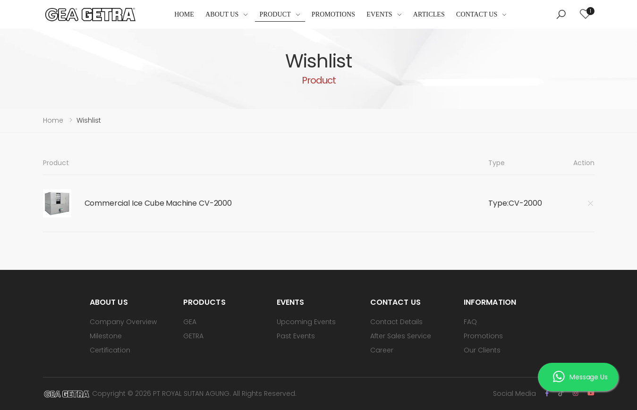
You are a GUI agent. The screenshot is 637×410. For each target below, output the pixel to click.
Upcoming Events (306, 321)
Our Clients (482, 350)
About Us (221, 14)
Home (184, 14)
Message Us (580, 377)
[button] (561, 15)
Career (381, 350)
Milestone (106, 336)
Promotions (333, 14)
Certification (110, 350)
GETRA (193, 336)
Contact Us (477, 14)
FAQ (470, 321)
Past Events (296, 336)
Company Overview (123, 321)
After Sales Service (400, 336)
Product (275, 14)
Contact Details (396, 321)
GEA (189, 321)
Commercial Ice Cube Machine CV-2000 (158, 203)
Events (379, 14)
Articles (429, 14)
